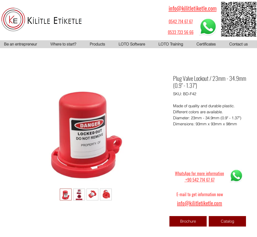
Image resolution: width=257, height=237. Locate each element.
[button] (99, 44)
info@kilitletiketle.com (193, 8)
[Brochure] (188, 221)
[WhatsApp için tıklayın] (208, 26)
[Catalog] (227, 221)
